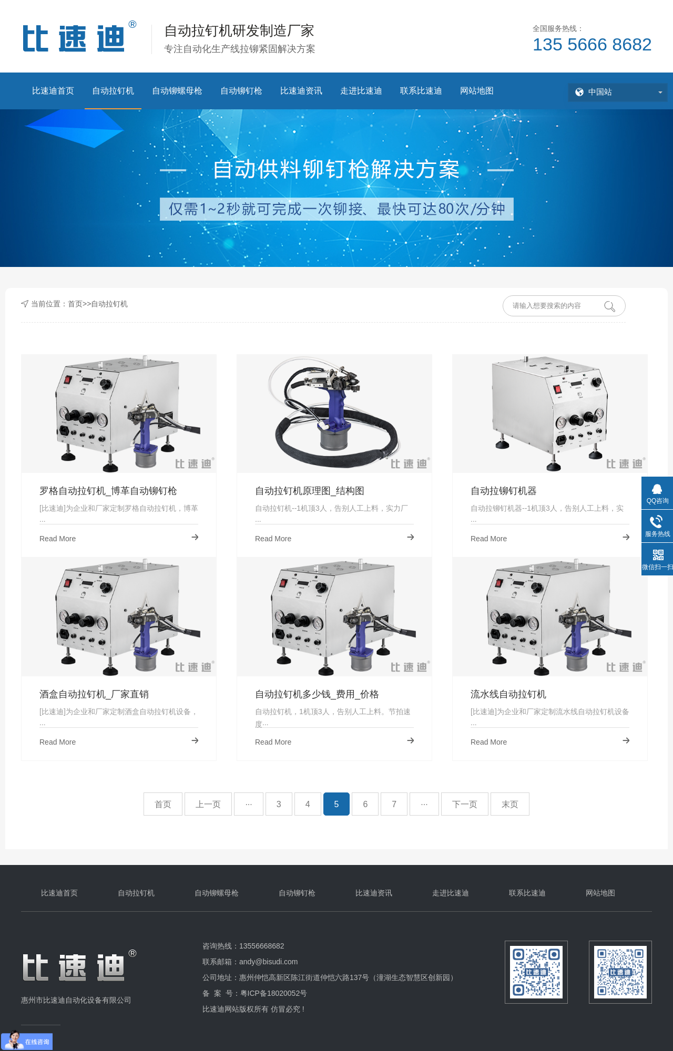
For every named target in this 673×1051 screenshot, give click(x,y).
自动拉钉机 (113, 90)
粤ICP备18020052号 (274, 993)
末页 (510, 804)
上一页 (208, 804)
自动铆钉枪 (241, 90)
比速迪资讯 (301, 90)
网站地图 (477, 90)
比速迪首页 (53, 90)
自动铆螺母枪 (177, 90)
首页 (75, 304)
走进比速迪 (361, 90)
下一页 (464, 804)
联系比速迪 (421, 90)
